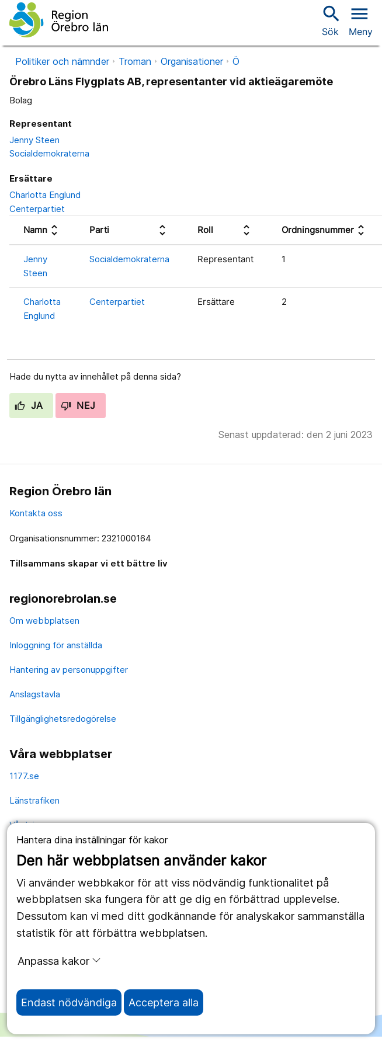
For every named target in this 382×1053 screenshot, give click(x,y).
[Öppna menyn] (361, 20)
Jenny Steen (34, 139)
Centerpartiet (37, 208)
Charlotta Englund (45, 194)
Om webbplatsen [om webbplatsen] (44, 620)
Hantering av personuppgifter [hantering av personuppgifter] (68, 669)
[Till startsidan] (58, 20)
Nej (78, 405)
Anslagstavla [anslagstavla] (34, 694)
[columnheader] (42, 230)
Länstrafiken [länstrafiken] (34, 800)
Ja (29, 405)
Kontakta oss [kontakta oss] (35, 513)
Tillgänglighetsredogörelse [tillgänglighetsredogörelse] (62, 718)
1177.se (24, 775)
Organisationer (192, 61)
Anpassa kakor (59, 960)
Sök (330, 20)
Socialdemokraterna (49, 153)
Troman (135, 61)
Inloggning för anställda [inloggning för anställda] (55, 645)
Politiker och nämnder (62, 61)
